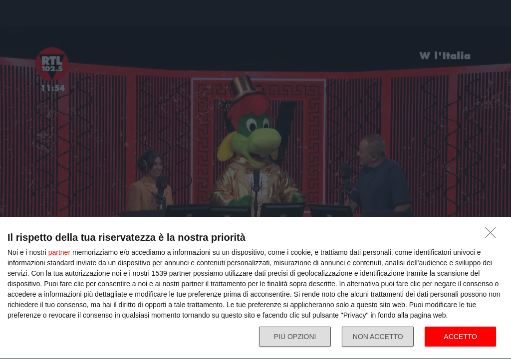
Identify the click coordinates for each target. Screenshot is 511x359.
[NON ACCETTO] (493, 235)
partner (59, 252)
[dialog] (255, 288)
